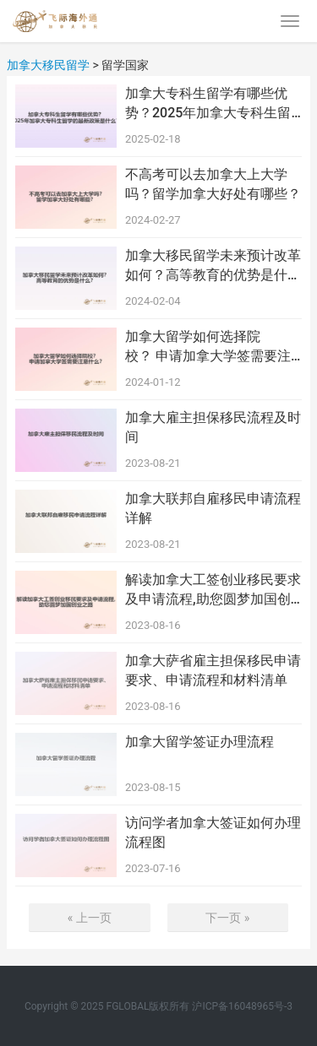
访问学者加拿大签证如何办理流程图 (213, 832)
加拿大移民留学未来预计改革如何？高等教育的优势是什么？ (213, 266)
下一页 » (227, 917)
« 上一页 (90, 917)
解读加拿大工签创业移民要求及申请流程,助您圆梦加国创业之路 (213, 590)
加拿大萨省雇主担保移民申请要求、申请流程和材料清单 (213, 670)
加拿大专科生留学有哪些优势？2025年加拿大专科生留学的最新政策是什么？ (208, 103)
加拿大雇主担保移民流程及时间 (213, 426)
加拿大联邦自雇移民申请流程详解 (213, 507)
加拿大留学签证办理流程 (199, 742)
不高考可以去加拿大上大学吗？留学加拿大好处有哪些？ (213, 183)
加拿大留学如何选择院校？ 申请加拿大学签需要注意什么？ (208, 347)
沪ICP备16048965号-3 (242, 1006)
